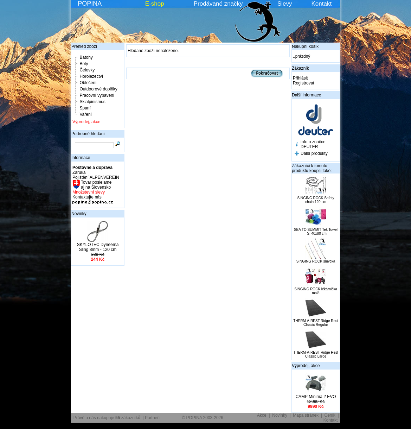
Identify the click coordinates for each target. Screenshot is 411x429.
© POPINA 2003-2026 (202, 417)
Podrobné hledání (88, 133)
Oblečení (87, 82)
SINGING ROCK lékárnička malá (315, 291)
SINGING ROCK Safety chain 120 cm (315, 200)
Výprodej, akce (86, 121)
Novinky (78, 213)
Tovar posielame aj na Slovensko (96, 185)
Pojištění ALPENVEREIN (95, 177)
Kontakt (322, 3)
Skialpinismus (92, 101)
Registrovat (303, 83)
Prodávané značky (218, 3)
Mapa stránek (306, 415)
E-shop (154, 3)
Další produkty (314, 153)
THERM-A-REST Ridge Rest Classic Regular (315, 323)
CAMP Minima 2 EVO (315, 396)
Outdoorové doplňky (98, 89)
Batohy (85, 57)
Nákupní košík (305, 46)
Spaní (84, 108)
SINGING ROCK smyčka (315, 261)
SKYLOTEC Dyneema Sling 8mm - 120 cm (98, 247)
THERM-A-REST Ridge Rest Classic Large (315, 354)
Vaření (85, 114)
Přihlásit (300, 78)
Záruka (78, 172)
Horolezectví (91, 76)
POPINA (90, 3)
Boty (83, 63)
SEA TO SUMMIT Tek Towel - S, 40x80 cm (316, 231)
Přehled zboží (84, 46)
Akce (261, 415)
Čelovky (87, 70)
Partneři (152, 417)
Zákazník (300, 68)
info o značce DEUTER (313, 144)
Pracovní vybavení (96, 95)
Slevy (284, 3)
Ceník (330, 415)
